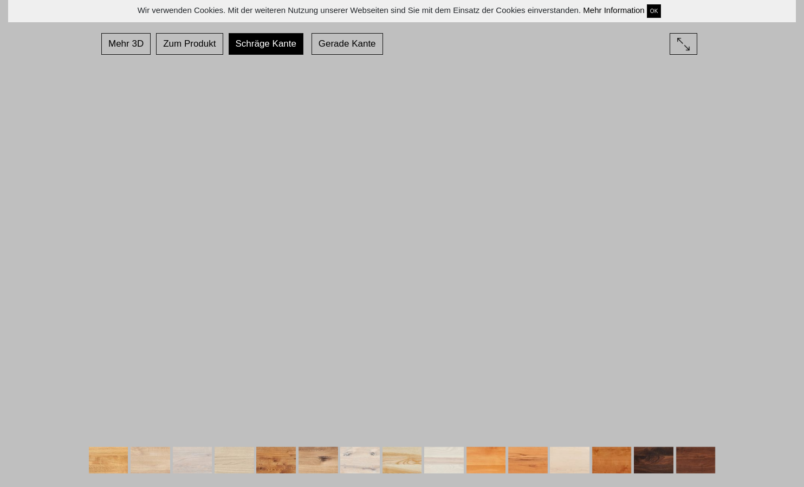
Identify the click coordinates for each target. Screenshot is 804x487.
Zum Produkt (189, 44)
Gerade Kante (347, 44)
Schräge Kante (266, 44)
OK (654, 11)
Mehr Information (613, 10)
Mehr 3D (126, 44)
